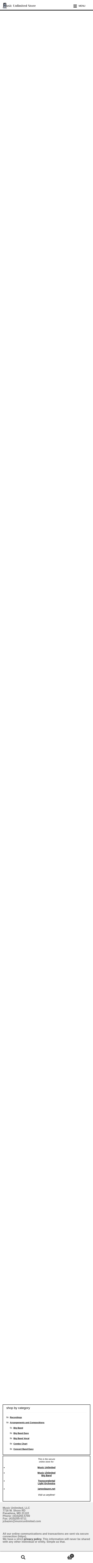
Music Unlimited (46, 1467)
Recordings (16, 1417)
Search (23, 1557)
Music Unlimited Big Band (46, 1474)
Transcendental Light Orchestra (46, 1482)
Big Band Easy (21, 1433)
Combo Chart (20, 1443)
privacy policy (32, 1539)
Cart (60, 1555)
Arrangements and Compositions (27, 1422)
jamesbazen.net (46, 1488)
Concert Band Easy (23, 1449)
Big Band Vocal (21, 1438)
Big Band (18, 1428)
